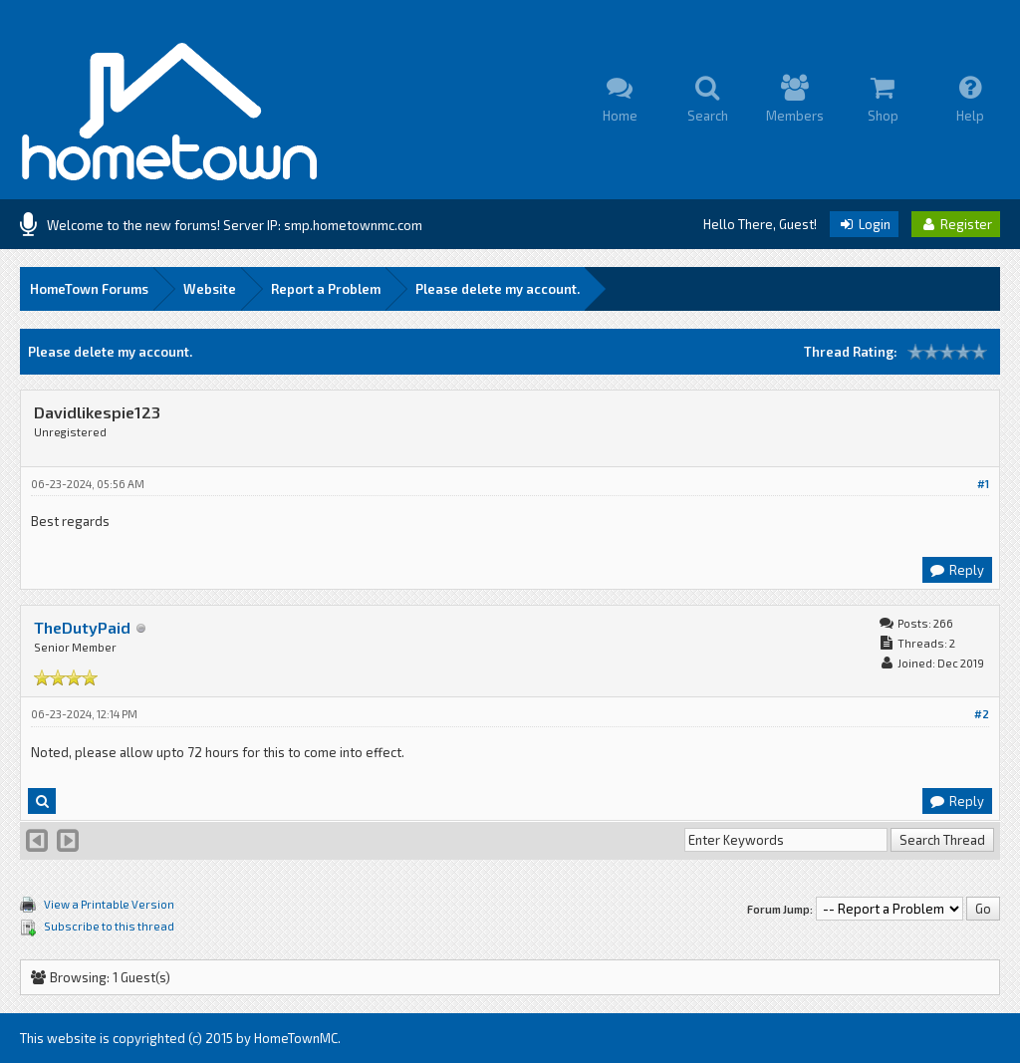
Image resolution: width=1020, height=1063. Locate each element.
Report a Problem (326, 289)
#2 (981, 713)
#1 (983, 483)
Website (209, 289)
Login (864, 224)
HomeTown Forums (89, 289)
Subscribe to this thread (109, 926)
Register (955, 224)
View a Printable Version (109, 904)
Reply (956, 570)
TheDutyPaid (82, 627)
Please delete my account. (497, 289)
